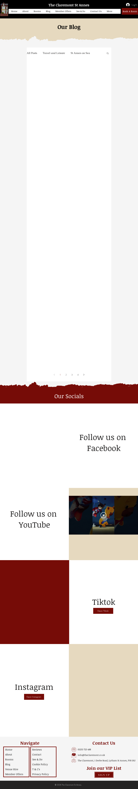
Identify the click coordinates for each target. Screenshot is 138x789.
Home (8, 749)
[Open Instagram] (34, 697)
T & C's (36, 769)
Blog (7, 764)
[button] (25, 11)
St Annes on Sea (80, 53)
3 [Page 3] (72, 374)
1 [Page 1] (60, 374)
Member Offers (14, 774)
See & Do (37, 759)
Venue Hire (11, 769)
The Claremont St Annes (68, 5)
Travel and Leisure (54, 53)
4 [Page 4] (78, 374)
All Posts (32, 53)
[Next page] (83, 374)
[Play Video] (103, 515)
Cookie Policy (40, 764)
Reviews (37, 749)
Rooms (9, 759)
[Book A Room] (130, 11)
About (8, 754)
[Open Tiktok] (103, 611)
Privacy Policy (40, 774)
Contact (36, 754)
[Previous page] (54, 374)
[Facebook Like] (103, 457)
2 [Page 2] (66, 374)
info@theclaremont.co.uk (91, 755)
